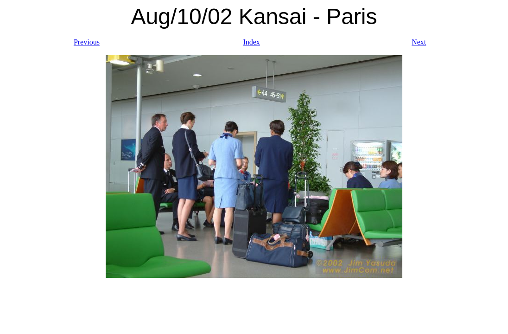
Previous (87, 42)
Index (251, 42)
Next (419, 42)
